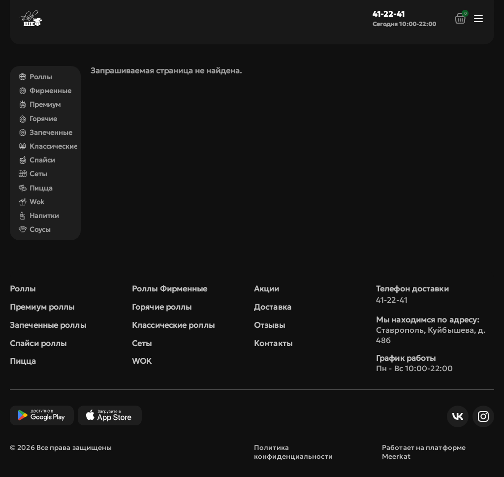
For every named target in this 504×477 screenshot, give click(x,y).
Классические (48, 146)
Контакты (273, 343)
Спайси (37, 160)
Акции (267, 288)
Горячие (38, 118)
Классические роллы (173, 325)
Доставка (272, 307)
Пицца (36, 188)
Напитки (39, 215)
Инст (480, 416)
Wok (31, 201)
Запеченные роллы (48, 325)
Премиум (40, 104)
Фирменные (45, 90)
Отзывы (269, 325)
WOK (142, 361)
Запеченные (45, 132)
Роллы (35, 76)
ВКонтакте (455, 416)
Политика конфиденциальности (293, 452)
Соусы (35, 229)
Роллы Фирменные (170, 288)
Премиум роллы (42, 307)
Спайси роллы (38, 343)
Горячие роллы (161, 307)
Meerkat (396, 456)
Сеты (33, 173)
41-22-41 (389, 14)
